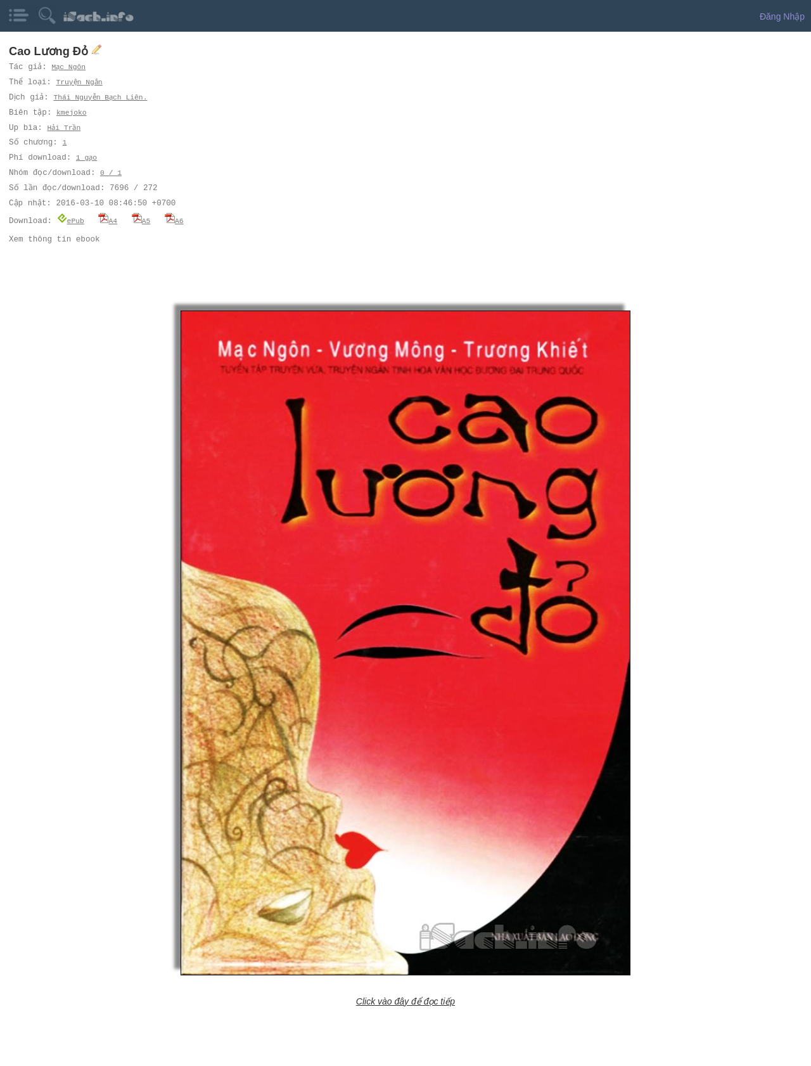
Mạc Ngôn (69, 67)
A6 (174, 220)
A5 (141, 220)
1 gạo (87, 157)
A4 (107, 220)
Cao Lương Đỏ (50, 51)
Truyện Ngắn (81, 82)
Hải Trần (64, 127)
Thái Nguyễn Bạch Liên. (104, 97)
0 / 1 (111, 172)
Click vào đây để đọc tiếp (405, 1001)
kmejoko (72, 112)
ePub (70, 220)
